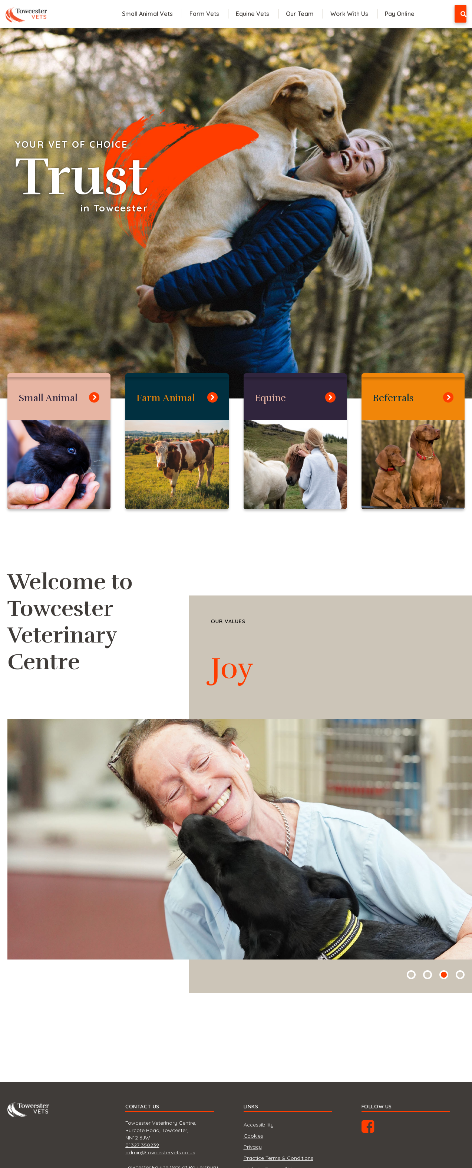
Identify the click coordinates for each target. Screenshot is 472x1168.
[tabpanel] (236, 213)
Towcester (28, 12)
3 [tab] (443, 974)
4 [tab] (460, 974)
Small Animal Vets (147, 13)
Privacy (253, 1147)
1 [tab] (411, 974)
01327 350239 (142, 1145)
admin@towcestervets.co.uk (160, 1152)
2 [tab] (427, 974)
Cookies (253, 1135)
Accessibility (259, 1124)
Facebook (375, 1129)
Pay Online (400, 13)
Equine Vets (252, 13)
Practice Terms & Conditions (278, 1158)
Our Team (300, 13)
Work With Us (349, 13)
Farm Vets (204, 13)
